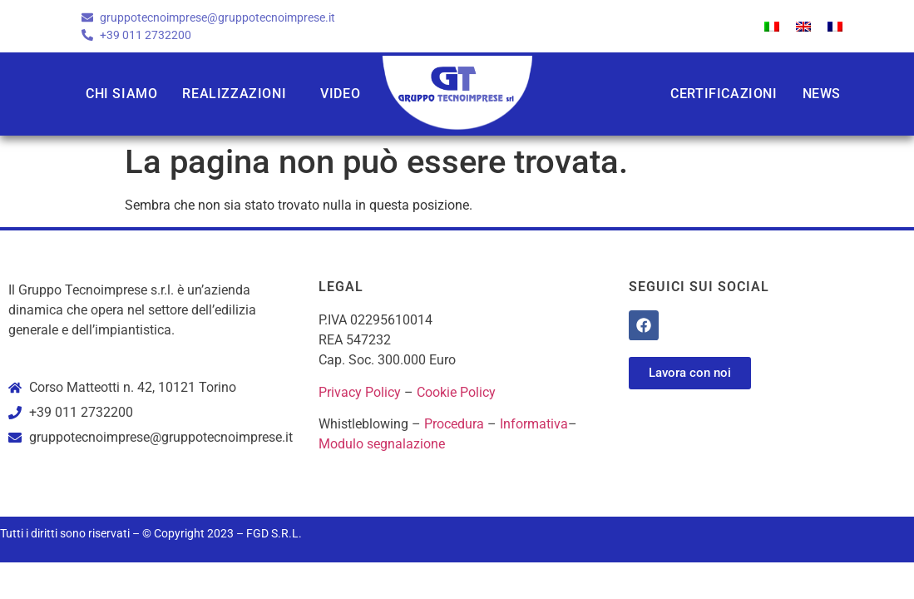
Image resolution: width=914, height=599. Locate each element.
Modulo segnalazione (382, 444)
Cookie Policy (456, 392)
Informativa (534, 424)
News (822, 93)
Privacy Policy (360, 392)
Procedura (454, 424)
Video (340, 93)
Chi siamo (121, 93)
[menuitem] (772, 26)
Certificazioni (723, 93)
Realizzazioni (234, 93)
